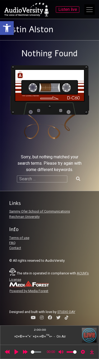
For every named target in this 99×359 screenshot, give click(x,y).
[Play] (16, 352)
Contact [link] (15, 248)
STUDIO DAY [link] (66, 312)
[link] (7, 28)
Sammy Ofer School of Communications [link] (39, 211)
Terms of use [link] (19, 238)
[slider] (36, 352)
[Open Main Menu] (89, 9)
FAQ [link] (12, 243)
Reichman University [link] (24, 216)
